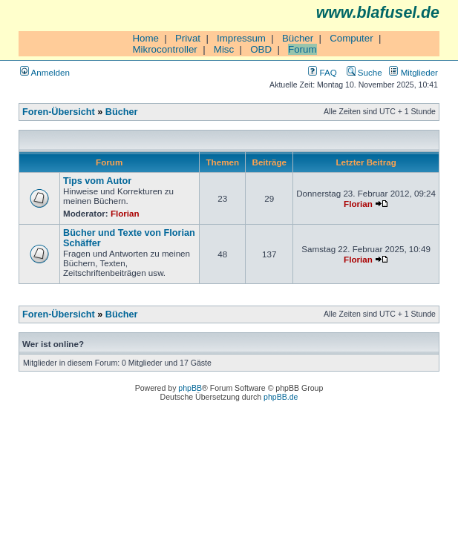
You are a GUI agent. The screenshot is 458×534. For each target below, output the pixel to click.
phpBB (190, 387)
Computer (351, 38)
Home (145, 38)
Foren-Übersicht (58, 112)
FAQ (322, 72)
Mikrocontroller (164, 49)
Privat (187, 38)
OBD (261, 49)
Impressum (241, 38)
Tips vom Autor (97, 181)
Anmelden (45, 72)
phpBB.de (281, 396)
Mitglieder (413, 72)
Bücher (297, 38)
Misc (224, 49)
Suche (364, 72)
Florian (125, 213)
